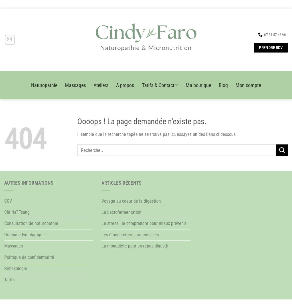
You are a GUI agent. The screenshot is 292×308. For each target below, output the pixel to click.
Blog (223, 85)
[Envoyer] (282, 150)
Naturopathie (44, 85)
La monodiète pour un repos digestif (135, 246)
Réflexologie (15, 268)
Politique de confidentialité (29, 257)
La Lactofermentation (121, 212)
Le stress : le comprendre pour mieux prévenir (144, 223)
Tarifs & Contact (160, 85)
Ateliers (101, 85)
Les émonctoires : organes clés (130, 234)
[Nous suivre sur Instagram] (10, 40)
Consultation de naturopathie (31, 223)
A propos (125, 85)
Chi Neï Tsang (17, 212)
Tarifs (9, 279)
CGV (8, 201)
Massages (75, 85)
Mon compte (248, 85)
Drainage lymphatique (24, 234)
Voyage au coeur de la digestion (131, 201)
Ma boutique (198, 85)
